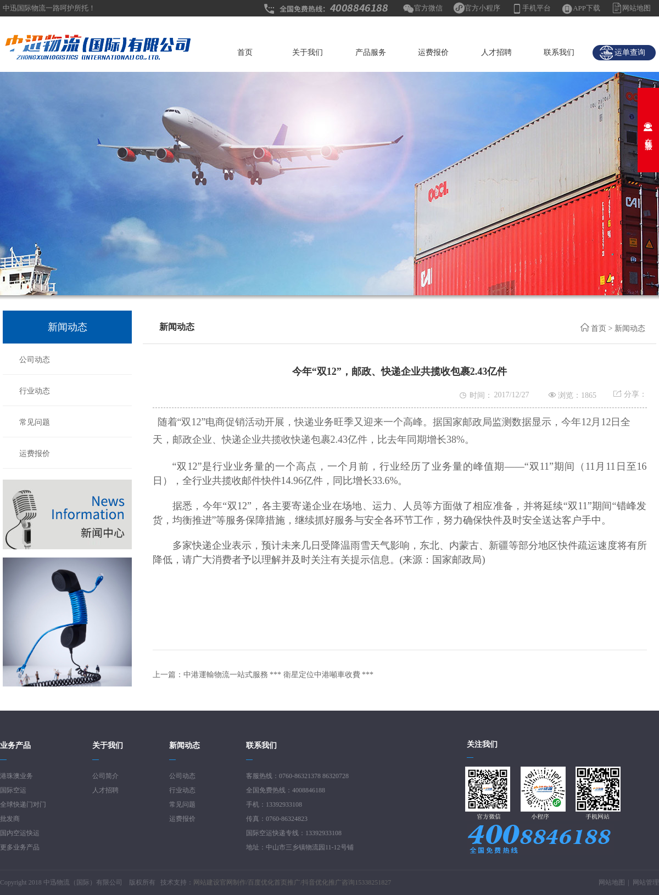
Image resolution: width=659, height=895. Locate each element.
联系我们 (559, 52)
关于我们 (307, 52)
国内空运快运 (20, 833)
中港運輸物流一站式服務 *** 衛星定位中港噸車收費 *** (278, 675)
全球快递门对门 (23, 804)
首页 (245, 52)
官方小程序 (482, 8)
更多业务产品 (20, 847)
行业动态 (34, 391)
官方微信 (428, 8)
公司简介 (105, 776)
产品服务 (370, 52)
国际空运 (13, 790)
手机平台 (536, 8)
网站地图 (636, 8)
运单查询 (622, 52)
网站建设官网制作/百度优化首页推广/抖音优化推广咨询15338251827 (292, 882)
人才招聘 (496, 52)
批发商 (10, 819)
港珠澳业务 (16, 776)
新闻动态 (630, 328)
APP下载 (586, 8)
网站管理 (646, 882)
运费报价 (433, 52)
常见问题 (34, 422)
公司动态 (34, 360)
